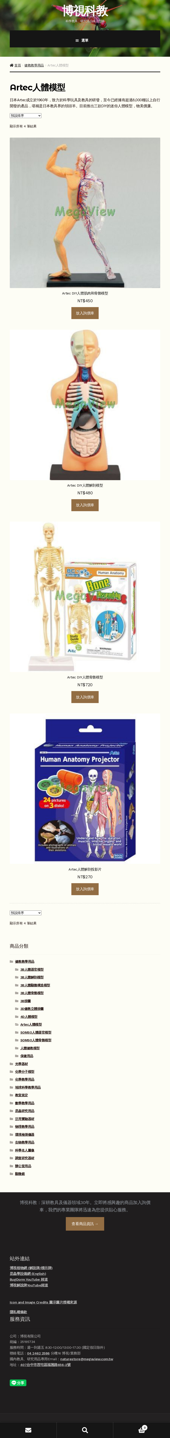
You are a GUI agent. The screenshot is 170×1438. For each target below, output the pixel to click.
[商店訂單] (25, 115)
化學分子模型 (24, 1072)
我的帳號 (28, 1430)
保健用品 (26, 1056)
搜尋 (85, 1430)
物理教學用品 (24, 1127)
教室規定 (21, 1095)
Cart (130, 1427)
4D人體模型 (28, 1017)
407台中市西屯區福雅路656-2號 (45, 1365)
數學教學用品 (24, 1103)
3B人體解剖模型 (32, 977)
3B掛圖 (25, 1001)
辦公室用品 (23, 1166)
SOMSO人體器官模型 (35, 1033)
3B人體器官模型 (32, 970)
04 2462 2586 (38, 1353)
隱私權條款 (18, 1312)
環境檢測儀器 (24, 1135)
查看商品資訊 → (85, 1224)
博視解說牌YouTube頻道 (29, 1285)
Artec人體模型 (31, 1025)
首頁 (17, 65)
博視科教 (84, 11)
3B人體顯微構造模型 (35, 985)
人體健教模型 (30, 1048)
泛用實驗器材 (24, 1119)
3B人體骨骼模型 (32, 993)
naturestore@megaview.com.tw (86, 1359)
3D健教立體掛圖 (32, 1009)
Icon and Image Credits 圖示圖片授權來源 (43, 1302)
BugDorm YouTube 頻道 (29, 1279)
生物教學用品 (24, 1142)
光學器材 (21, 1064)
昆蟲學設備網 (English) (28, 1274)
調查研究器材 (24, 1158)
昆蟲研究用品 (24, 1111)
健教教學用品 (34, 65)
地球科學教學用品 (28, 1087)
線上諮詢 (159, 1416)
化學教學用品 (24, 1079)
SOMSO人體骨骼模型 (35, 1040)
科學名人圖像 (24, 1150)
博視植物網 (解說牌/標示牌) (31, 1268)
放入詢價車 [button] (85, 313)
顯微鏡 (20, 1174)
